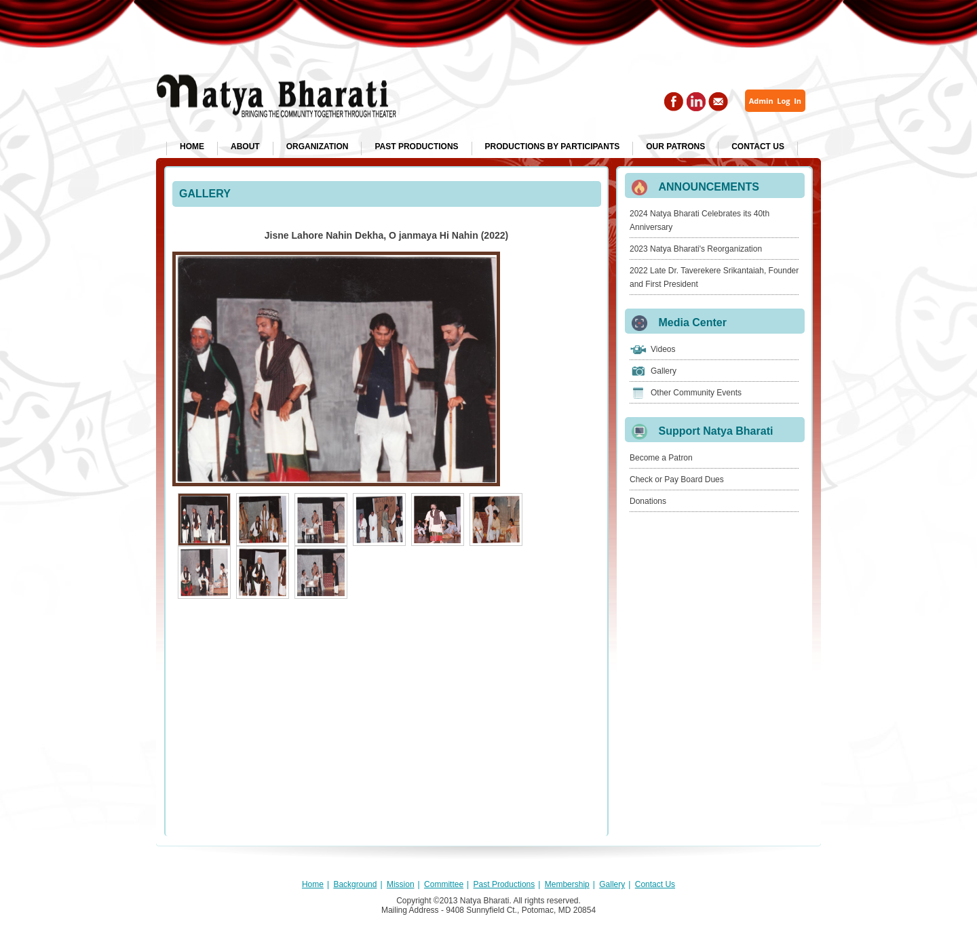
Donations (648, 501)
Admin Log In (775, 101)
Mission (401, 884)
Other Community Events (696, 392)
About (245, 146)
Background (355, 884)
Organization (317, 146)
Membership (567, 884)
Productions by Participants (552, 146)
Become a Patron (661, 458)
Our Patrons (675, 146)
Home (192, 146)
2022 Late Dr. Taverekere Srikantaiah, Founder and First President (714, 277)
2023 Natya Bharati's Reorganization (696, 249)
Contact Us (757, 146)
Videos (663, 349)
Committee (443, 884)
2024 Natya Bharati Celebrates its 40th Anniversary (699, 220)
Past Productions (416, 146)
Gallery (663, 371)
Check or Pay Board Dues (677, 479)
